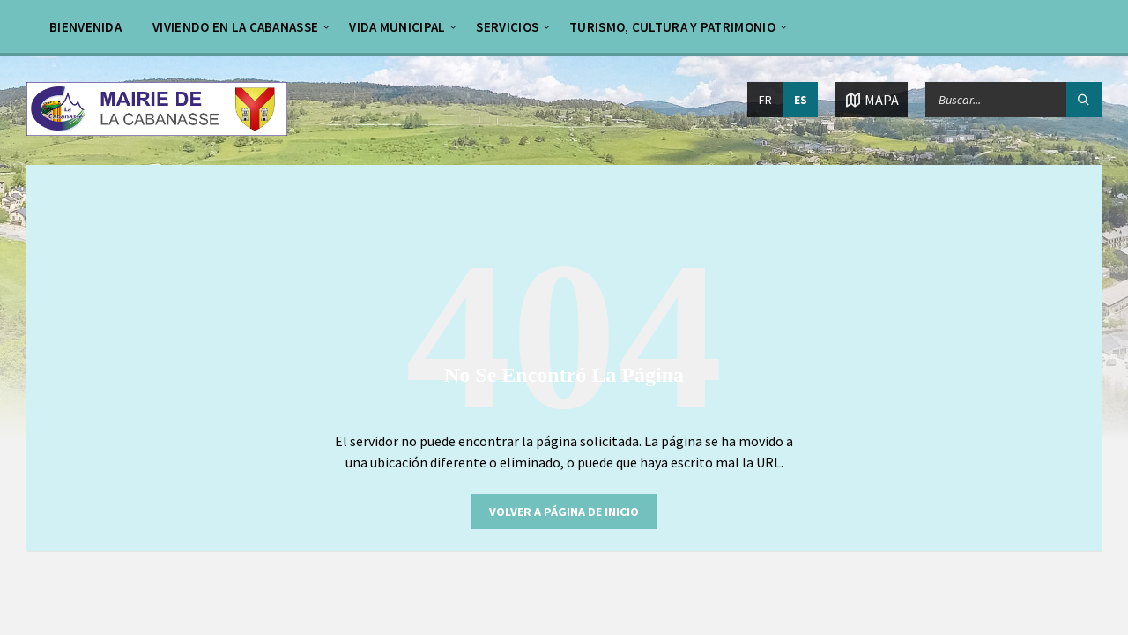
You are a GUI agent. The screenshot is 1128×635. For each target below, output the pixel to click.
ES (800, 100)
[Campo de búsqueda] (1013, 99)
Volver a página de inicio (564, 511)
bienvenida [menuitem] (85, 27)
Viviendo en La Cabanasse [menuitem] (235, 27)
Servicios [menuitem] (507, 27)
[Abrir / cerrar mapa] (871, 99)
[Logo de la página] (156, 130)
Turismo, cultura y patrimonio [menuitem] (672, 27)
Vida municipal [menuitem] (397, 27)
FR (765, 100)
